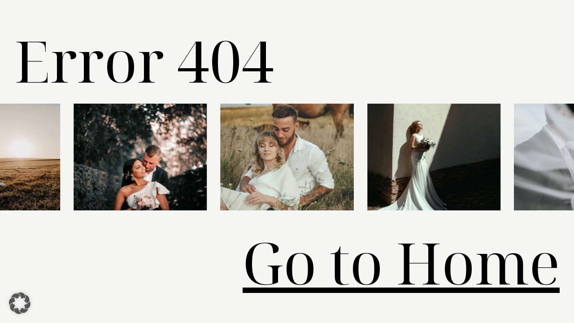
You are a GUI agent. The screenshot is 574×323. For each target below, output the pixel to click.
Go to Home (401, 262)
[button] (19, 303)
